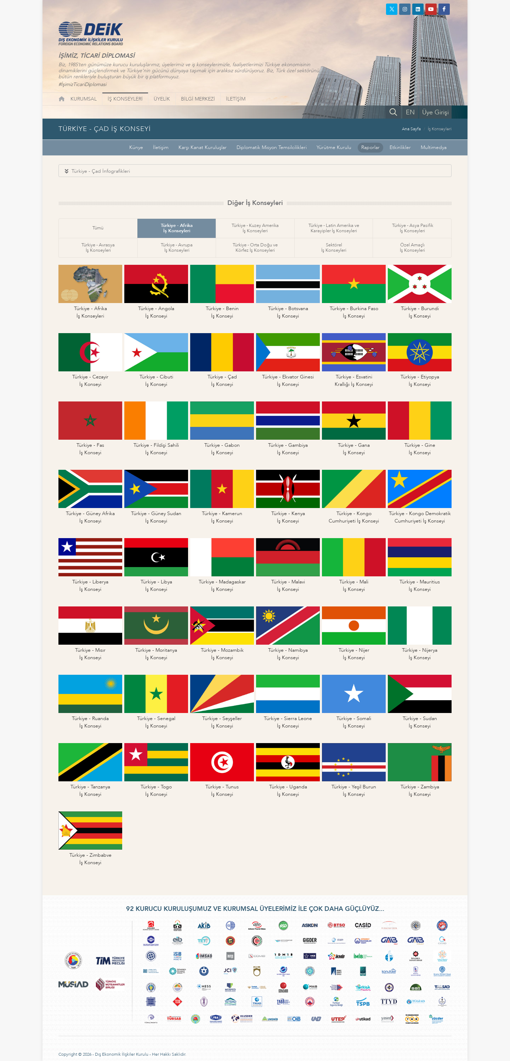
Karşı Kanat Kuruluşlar (202, 147)
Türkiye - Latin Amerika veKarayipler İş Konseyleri (333, 228)
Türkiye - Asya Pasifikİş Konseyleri (412, 228)
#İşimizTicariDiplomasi (82, 84)
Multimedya (434, 147)
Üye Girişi (435, 112)
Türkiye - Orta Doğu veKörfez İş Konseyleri (255, 247)
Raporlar (370, 147)
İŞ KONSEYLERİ (125, 99)
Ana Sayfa (411, 129)
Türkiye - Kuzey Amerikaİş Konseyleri (255, 228)
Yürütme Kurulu (334, 147)
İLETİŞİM (235, 99)
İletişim (161, 147)
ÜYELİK (162, 99)
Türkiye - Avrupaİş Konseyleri (177, 247)
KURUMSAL (83, 99)
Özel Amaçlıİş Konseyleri (412, 247)
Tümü (97, 228)
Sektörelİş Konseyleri (333, 247)
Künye (136, 147)
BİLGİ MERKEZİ (198, 99)
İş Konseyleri (440, 129)
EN (410, 112)
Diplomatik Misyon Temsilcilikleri (272, 147)
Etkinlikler (400, 147)
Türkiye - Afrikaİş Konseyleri (177, 228)
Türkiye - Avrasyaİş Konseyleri (98, 247)
